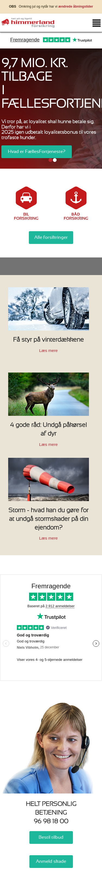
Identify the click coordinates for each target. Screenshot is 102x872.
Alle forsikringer (51, 237)
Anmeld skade (51, 861)
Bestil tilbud (51, 837)
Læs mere (48, 350)
